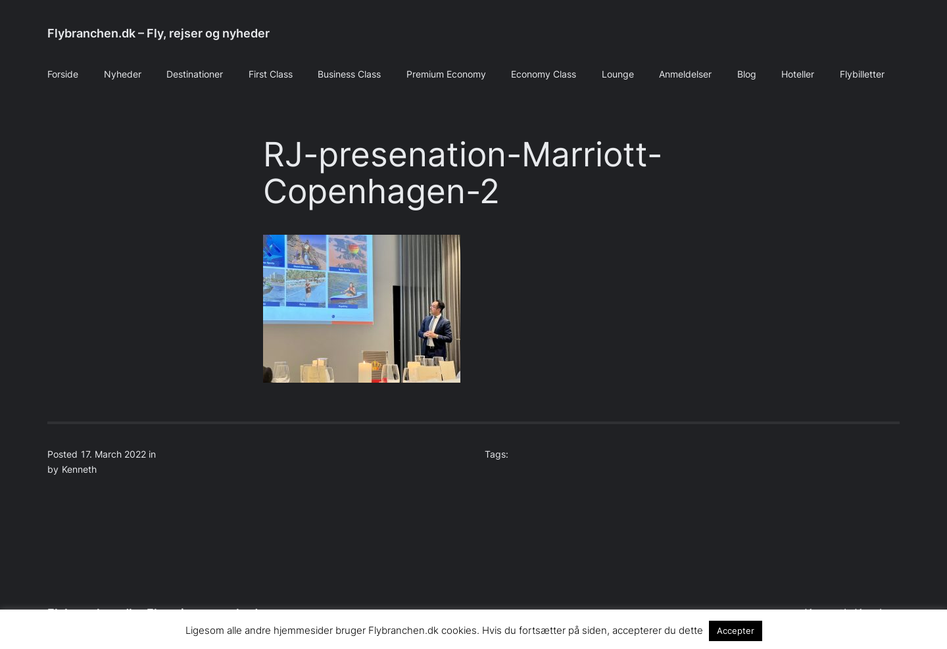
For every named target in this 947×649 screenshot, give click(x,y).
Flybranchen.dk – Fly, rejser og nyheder (158, 33)
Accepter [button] (735, 630)
